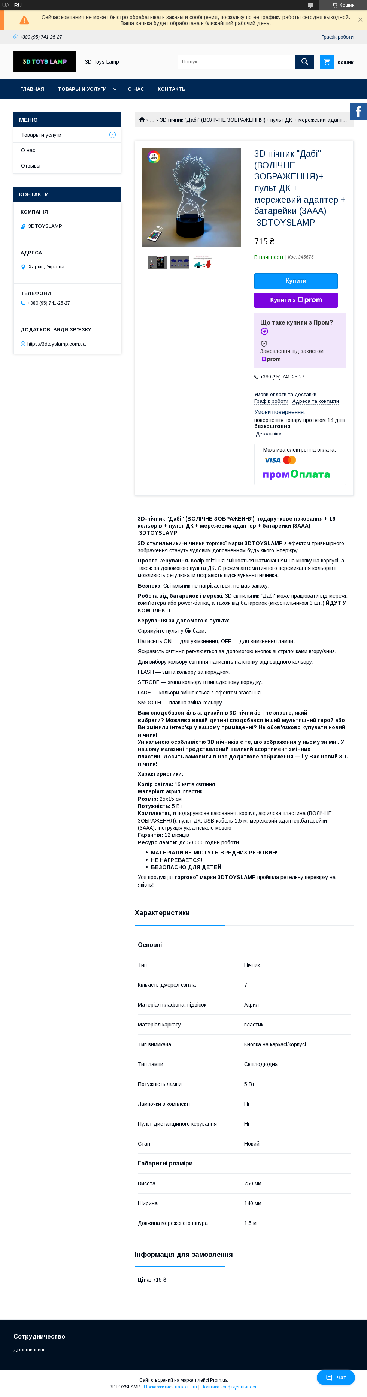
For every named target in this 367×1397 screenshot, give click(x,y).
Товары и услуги (82, 89)
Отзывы (30, 166)
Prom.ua (219, 1380)
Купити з (296, 300)
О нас (136, 89)
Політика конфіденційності (229, 1387)
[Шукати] (304, 62)
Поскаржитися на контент (170, 1387)
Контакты (172, 89)
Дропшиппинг (29, 1349)
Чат (336, 1377)
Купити (296, 281)
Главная (32, 89)
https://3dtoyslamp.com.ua (56, 344)
